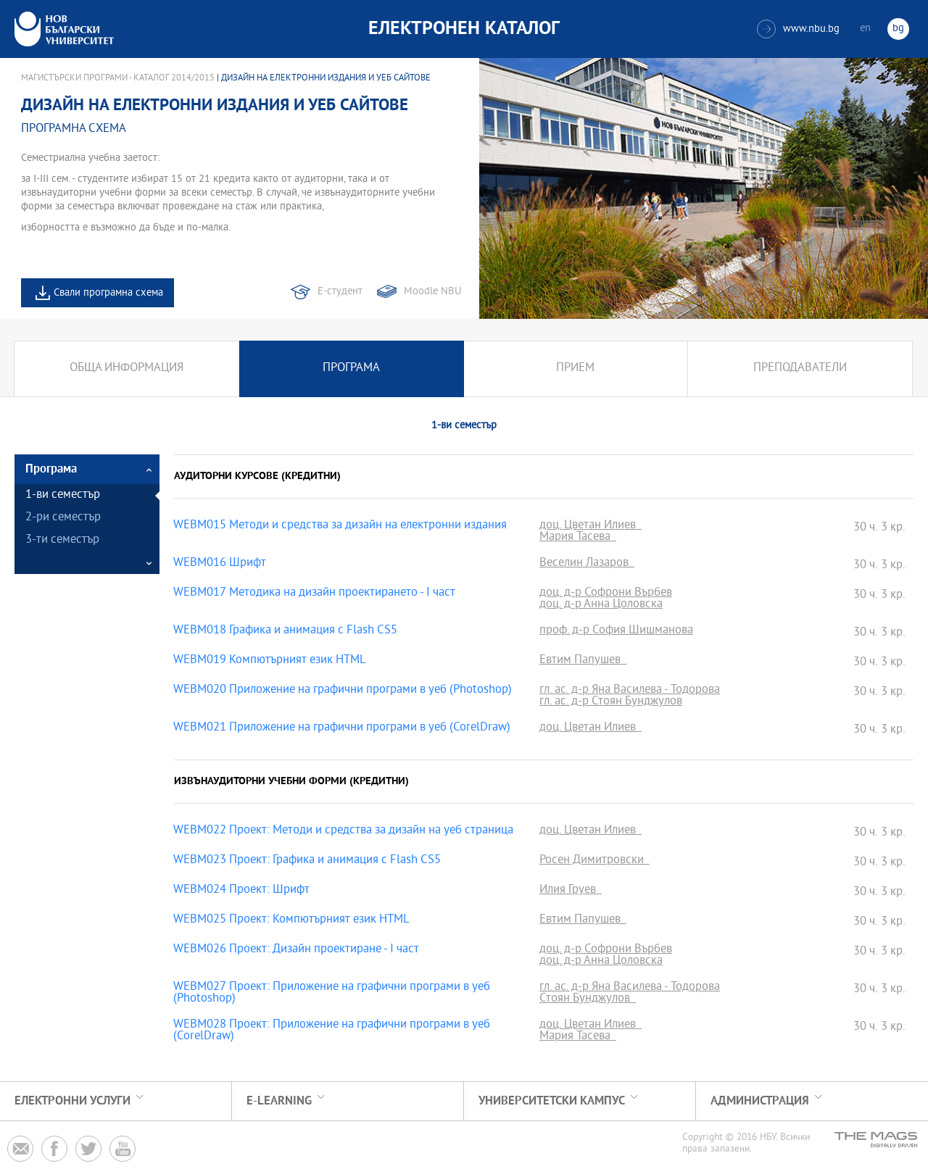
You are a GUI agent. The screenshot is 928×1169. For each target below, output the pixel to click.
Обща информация (126, 368)
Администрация (759, 1101)
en (865, 29)
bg (898, 29)
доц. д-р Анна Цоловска (601, 605)
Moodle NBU (432, 292)
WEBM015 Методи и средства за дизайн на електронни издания (340, 526)
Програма (351, 368)
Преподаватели (800, 368)
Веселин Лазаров (586, 564)
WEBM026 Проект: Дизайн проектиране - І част (296, 950)
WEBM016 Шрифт (219, 564)
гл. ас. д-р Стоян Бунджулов (610, 702)
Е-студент (340, 292)
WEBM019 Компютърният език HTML (269, 661)
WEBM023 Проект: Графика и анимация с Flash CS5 (307, 861)
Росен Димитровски (594, 861)
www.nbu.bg (798, 29)
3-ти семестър (62, 540)
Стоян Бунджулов (587, 999)
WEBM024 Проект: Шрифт (241, 890)
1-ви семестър (62, 495)
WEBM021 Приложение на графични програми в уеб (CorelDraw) (341, 728)
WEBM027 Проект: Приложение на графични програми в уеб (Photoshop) (331, 993)
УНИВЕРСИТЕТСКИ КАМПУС (551, 1101)
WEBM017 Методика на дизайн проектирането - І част (314, 593)
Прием (575, 368)
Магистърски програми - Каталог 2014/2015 (118, 78)
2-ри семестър (63, 517)
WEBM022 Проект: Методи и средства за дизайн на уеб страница (343, 831)
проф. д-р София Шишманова (616, 631)
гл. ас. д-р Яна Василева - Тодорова (629, 690)
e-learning (279, 1101)
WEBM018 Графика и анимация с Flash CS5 (285, 631)
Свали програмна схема (108, 293)
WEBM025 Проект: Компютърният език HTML (291, 920)
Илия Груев (570, 890)
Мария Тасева (577, 538)
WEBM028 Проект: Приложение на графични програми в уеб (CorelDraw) (331, 1031)
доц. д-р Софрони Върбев (605, 593)
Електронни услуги (72, 1101)
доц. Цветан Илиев (590, 526)
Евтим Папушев (582, 661)
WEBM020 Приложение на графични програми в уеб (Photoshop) (342, 690)
